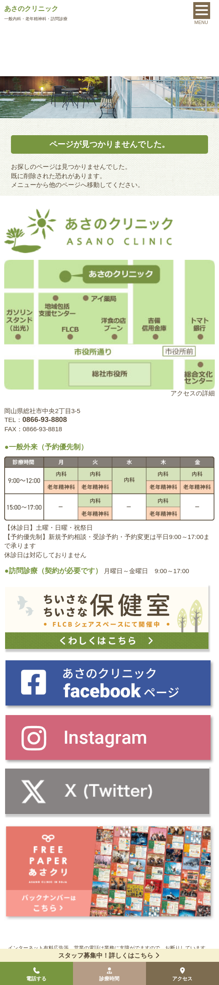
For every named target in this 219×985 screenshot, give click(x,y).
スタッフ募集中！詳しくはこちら (109, 955)
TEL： (35, 419)
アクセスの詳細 (192, 393)
